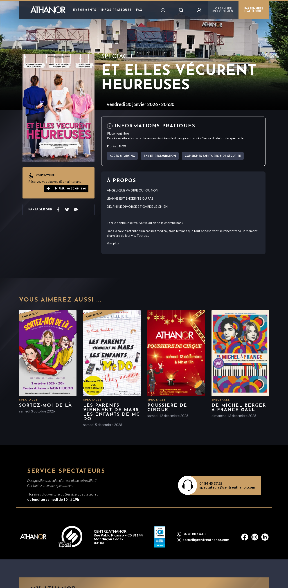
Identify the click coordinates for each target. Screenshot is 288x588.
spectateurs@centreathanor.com (227, 487)
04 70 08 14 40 (193, 534)
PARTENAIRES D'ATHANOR (253, 10)
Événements (84, 10)
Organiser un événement (223, 10)
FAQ (139, 10)
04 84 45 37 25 (210, 483)
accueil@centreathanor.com (205, 540)
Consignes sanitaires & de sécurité (213, 156)
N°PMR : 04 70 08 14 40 (70, 188)
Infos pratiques (116, 10)
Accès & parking (122, 156)
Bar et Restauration (160, 156)
